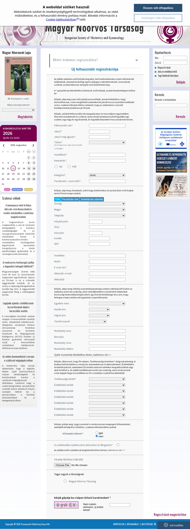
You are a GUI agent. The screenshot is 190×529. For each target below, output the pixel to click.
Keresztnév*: (60, 160)
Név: (157, 58)
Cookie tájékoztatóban (61, 19)
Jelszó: (158, 62)
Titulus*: (68, 145)
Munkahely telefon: (64, 348)
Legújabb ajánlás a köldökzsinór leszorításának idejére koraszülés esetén (18, 307)
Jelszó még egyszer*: (65, 137)
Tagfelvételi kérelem (168, 75)
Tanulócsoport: (62, 321)
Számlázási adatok (92, 199)
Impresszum (118, 524)
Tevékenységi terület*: (65, 379)
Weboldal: (59, 279)
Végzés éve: (60, 315)
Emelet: (58, 238)
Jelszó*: (58, 131)
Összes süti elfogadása (158, 7)
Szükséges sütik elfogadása (158, 18)
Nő (60, 166)
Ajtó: (56, 243)
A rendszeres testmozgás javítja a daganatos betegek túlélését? (18, 264)
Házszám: (59, 233)
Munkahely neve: (62, 331)
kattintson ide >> (116, 450)
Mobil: (57, 261)
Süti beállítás (173, 525)
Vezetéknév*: (60, 154)
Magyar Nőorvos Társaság (82, 481)
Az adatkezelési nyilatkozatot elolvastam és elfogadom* (83, 445)
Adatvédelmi (147, 524)
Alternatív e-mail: (63, 273)
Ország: (58, 203)
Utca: (57, 227)
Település (59, 215)
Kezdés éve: (60, 309)
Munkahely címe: (63, 342)
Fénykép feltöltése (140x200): (68, 459)
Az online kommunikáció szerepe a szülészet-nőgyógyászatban (18, 358)
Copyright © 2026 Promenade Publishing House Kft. (27, 524)
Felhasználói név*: (63, 125)
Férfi (74, 166)
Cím (57, 199)
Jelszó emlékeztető (167, 71)
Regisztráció (164, 67)
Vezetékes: (59, 255)
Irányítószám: (61, 221)
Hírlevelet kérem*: (72, 433)
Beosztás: (59, 336)
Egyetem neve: (61, 303)
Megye (57, 209)
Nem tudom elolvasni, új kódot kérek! (93, 507)
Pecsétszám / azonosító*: (67, 181)
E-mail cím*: (60, 267)
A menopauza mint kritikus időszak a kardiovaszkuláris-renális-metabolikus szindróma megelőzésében (18, 211)
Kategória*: (60, 175)
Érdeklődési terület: (64, 385)
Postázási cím (70, 199)
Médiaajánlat (133, 524)
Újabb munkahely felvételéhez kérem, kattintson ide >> (82, 354)
